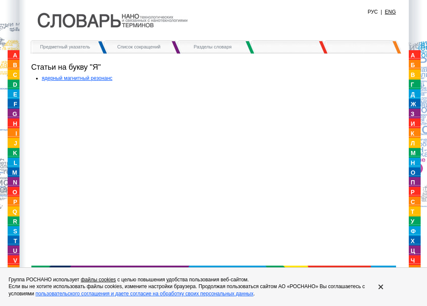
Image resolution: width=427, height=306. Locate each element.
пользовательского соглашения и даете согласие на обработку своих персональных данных (145, 294)
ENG (390, 12)
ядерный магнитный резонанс (77, 78)
